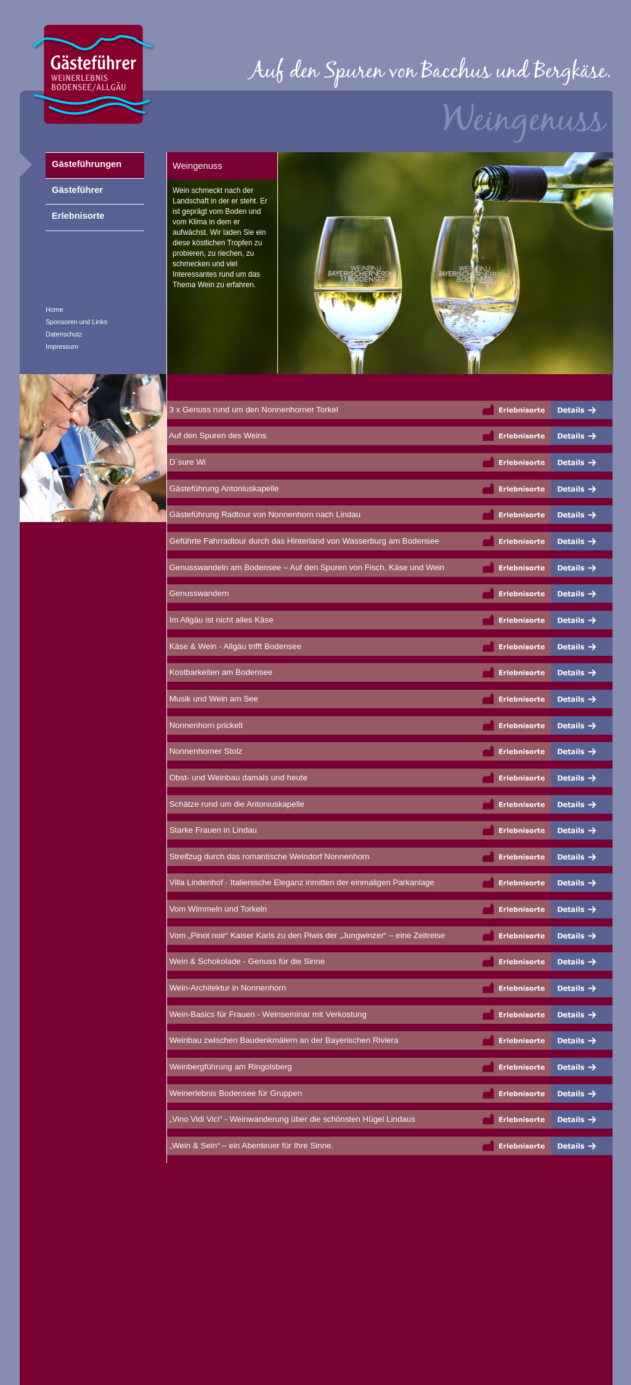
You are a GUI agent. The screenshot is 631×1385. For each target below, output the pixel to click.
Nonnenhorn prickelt (205, 725)
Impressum (62, 346)
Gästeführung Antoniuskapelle (223, 488)
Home (54, 309)
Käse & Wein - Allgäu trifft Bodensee (234, 646)
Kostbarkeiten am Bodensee (219, 672)
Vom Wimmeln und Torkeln (217, 908)
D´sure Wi (186, 462)
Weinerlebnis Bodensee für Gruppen (234, 1093)
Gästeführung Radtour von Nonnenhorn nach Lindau (263, 514)
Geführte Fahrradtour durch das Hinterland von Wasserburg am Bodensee (303, 540)
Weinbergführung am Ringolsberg (229, 1066)
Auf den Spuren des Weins (216, 435)
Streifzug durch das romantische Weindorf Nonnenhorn (268, 856)
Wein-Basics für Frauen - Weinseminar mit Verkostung (267, 1014)
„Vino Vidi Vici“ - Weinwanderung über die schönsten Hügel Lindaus (291, 1119)
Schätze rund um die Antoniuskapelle (235, 804)
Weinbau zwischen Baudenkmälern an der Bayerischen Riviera (282, 1040)
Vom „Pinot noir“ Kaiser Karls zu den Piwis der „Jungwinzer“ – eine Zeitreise (306, 935)
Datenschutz (64, 334)
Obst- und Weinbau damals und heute (237, 777)
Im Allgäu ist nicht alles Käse (220, 619)
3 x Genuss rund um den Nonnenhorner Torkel (252, 409)
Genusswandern (198, 593)
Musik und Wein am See (212, 698)
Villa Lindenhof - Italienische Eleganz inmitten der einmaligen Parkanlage (300, 882)
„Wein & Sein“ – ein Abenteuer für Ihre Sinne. (250, 1145)
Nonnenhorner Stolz (204, 751)
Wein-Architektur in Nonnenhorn (226, 987)
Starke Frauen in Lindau (212, 830)
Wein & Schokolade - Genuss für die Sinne (246, 961)
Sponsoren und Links (76, 321)
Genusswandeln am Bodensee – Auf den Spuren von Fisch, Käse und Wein (305, 567)
